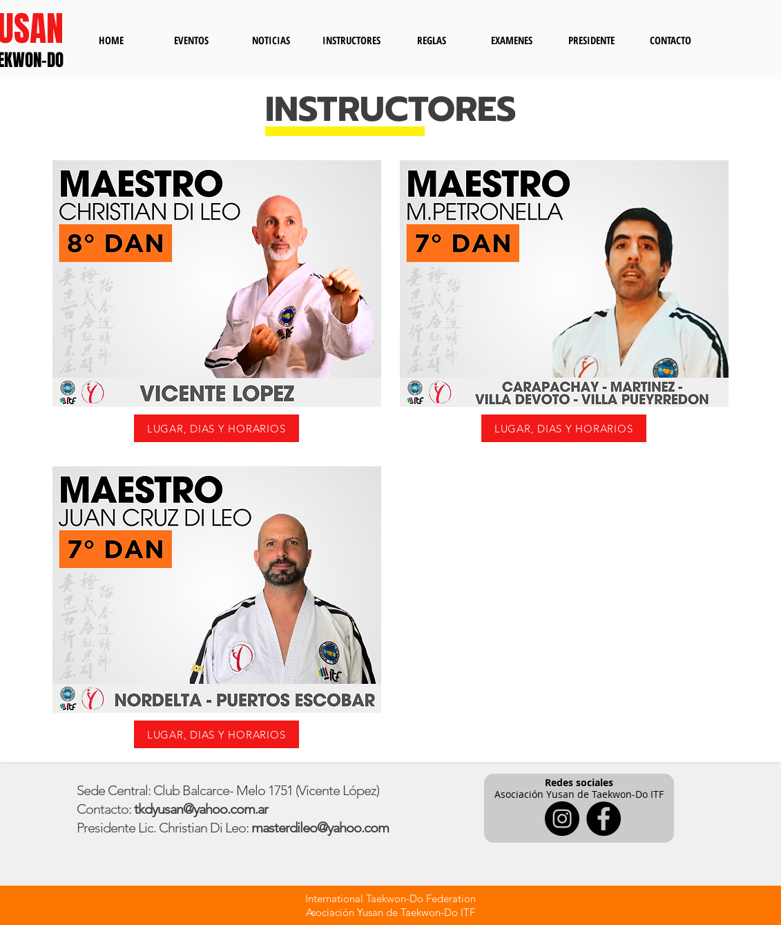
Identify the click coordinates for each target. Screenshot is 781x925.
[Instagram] (562, 818)
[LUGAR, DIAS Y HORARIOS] (216, 428)
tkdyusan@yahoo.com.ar (201, 809)
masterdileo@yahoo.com (320, 827)
